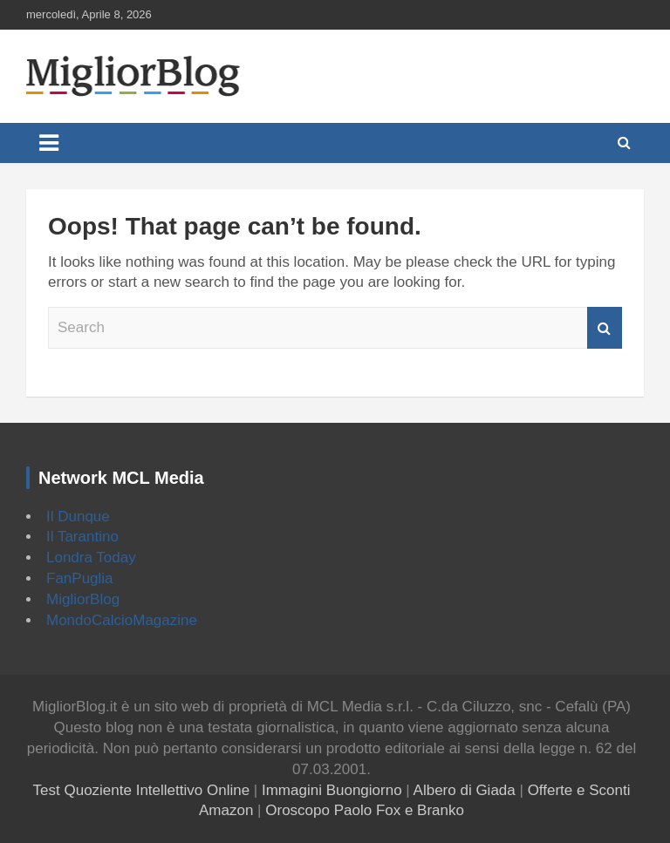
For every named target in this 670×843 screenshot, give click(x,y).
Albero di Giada (465, 790)
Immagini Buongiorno (332, 790)
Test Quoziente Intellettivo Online (141, 790)
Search (604, 328)
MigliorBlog (83, 599)
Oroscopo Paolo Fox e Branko (364, 810)
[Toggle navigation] (49, 143)
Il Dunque (78, 516)
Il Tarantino (82, 536)
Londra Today (91, 557)
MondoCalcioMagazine (121, 620)
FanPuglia (79, 578)
